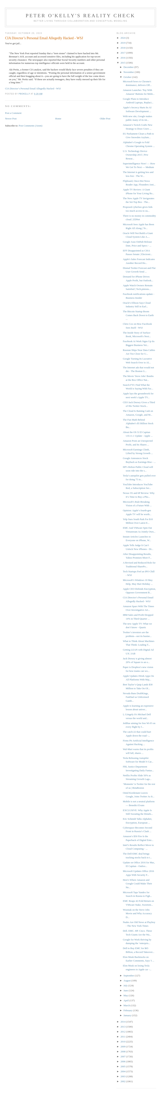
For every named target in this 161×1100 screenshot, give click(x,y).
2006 (123, 1061)
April (126, 1000)
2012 (123, 1031)
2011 (123, 1036)
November (129, 72)
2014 (123, 1021)
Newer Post (10, 118)
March (127, 1005)
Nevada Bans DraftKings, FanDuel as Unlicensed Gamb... (136, 697)
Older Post (105, 118)
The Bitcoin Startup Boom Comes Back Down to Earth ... (138, 315)
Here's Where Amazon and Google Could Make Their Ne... (137, 883)
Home (58, 118)
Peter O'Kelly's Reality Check (80, 15)
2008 (123, 1051)
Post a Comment (13, 113)
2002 (123, 1081)
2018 (123, 47)
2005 (123, 1066)
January (128, 1015)
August (127, 980)
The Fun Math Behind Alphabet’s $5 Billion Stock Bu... (138, 423)
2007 (123, 1056)
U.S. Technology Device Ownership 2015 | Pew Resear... (135, 155)
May (126, 995)
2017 (123, 52)
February (128, 1010)
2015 (123, 62)
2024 (123, 37)
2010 (123, 1041)
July (126, 985)
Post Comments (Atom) (30, 125)
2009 (123, 1046)
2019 (123, 42)
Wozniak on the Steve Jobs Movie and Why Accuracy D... (137, 913)
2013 (123, 1026)
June (126, 990)
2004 (123, 1071)
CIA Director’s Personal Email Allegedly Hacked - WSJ (33, 88)
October (128, 77)
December (129, 67)
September (129, 975)
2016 (123, 57)
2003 (123, 1076)
